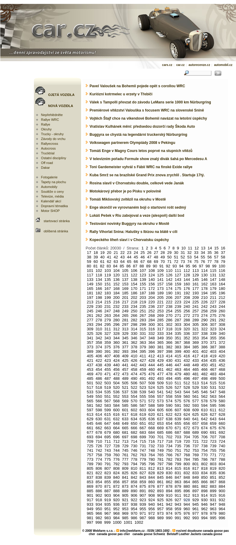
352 (186, 338)
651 (143, 423)
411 (143, 356)
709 (90, 441)
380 (151, 347)
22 (122, 252)
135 (107, 279)
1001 (128, 522)
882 (204, 486)
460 (151, 369)
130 (204, 275)
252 (151, 311)
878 (169, 486)
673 (195, 428)
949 (90, 509)
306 (204, 324)
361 (125, 342)
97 (201, 266)
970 (134, 513)
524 (151, 387)
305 (195, 324)
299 (143, 324)
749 (160, 450)
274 (204, 315)
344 (116, 338)
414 (169, 356)
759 (107, 455)
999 (107, 522)
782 (169, 459)
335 (178, 333)
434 (204, 360)
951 (107, 509)
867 (213, 482)
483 (213, 374)
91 (161, 266)
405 (90, 356)
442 (134, 365)
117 (90, 275)
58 (223, 257)
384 (186, 347)
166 (98, 288)
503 (107, 383)
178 (204, 288)
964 (222, 509)
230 (98, 306)
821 (90, 473)
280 (116, 320)
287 (178, 320)
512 (186, 383)
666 (134, 428)
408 (116, 356)
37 (223, 252)
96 (194, 266)
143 (178, 279)
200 (116, 297)
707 (213, 437)
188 (151, 293)
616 (116, 414)
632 (116, 419)
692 (222, 432)
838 (98, 477)
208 (186, 297)
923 (143, 500)
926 (169, 500)
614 (98, 414)
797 (160, 464)
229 (90, 306)
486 (98, 378)
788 (222, 459)
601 (125, 410)
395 (143, 351)
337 (195, 333)
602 (134, 410)
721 (195, 441)
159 (178, 284)
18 (95, 252)
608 (186, 410)
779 (143, 459)
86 (128, 266)
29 (169, 252)
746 (134, 450)
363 (143, 342)
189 (160, 293)
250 (134, 311)
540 (151, 392)
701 (160, 437)
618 (134, 414)
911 (178, 495)
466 (204, 369)
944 (186, 504)
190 (169, 293)
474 (134, 374)
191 (178, 293)
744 (116, 450)
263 (107, 315)
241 (195, 306)
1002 (139, 522)
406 (98, 356)
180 (222, 288)
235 (143, 306)
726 (98, 446)
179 (213, 288)
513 (195, 383)
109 (160, 270)
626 (204, 414)
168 (116, 288)
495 (178, 378)
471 (107, 374)
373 (90, 347)
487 (107, 378)
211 (213, 297)
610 (204, 410)
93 (175, 266)
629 (90, 419)
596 (222, 405)
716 (151, 441)
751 (178, 450)
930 (204, 500)
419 (213, 356)
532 (222, 387)
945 (195, 504)
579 (213, 401)
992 (186, 518)
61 (102, 261)
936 (116, 504)
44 (129, 257)
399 (178, 351)
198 (98, 297)
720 (186, 441)
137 (125, 279)
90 (155, 266)
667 (143, 428)
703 (178, 437)
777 (125, 459)
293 (90, 324)
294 (98, 324)
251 (143, 311)
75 (196, 261)
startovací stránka (57, 221)
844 (151, 477)
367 (178, 342)
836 (222, 473)
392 (116, 351)
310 (98, 329)
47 (149, 257)
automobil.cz (223, 65)
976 (186, 513)
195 (213, 293)
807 (107, 468)
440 (116, 365)
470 (98, 374)
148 (222, 279)
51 (176, 257)
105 (125, 270)
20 (109, 252)
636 (151, 419)
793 (125, 464)
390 (98, 351)
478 (169, 374)
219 (143, 302)
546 (204, 392)
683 (143, 432)
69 (156, 261)
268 (151, 315)
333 (160, 333)
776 (116, 459)
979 (213, 513)
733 (160, 446)
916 (222, 495)
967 (107, 513)
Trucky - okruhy (52, 134)
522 (134, 387)
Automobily (49, 187)
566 (98, 401)
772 (222, 455)
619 (143, 414)
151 (107, 284)
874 (134, 486)
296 (116, 324)
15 (216, 248)
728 (116, 446)
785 (195, 459)
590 (169, 405)
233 (125, 306)
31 (183, 252)
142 (169, 279)
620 (151, 414)
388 (222, 347)
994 (204, 518)
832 (186, 473)
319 (178, 329)
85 (122, 266)
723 (213, 441)
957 (160, 509)
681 (125, 432)
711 (107, 441)
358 (98, 342)
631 (107, 419)
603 (143, 410)
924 (151, 500)
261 (90, 315)
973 (160, 513)
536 (116, 392)
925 (160, 500)
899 (213, 491)
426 (134, 360)
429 (160, 360)
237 (160, 306)
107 (143, 270)
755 (213, 450)
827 (143, 473)
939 (143, 504)
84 (115, 266)
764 (151, 455)
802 (204, 464)
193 (195, 293)
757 (90, 455)
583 (107, 405)
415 (178, 356)
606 (169, 410)
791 (107, 464)
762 (134, 455)
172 (151, 288)
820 (222, 468)
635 (143, 419)
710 (98, 441)
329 (125, 333)
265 (125, 315)
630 (98, 419)
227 (213, 302)
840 (116, 477)
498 (204, 378)
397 (160, 351)
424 (116, 360)
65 (129, 261)
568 (116, 401)
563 (213, 396)
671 (178, 428)
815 (178, 468)
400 (186, 351)
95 (188, 266)
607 (178, 410)
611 (213, 410)
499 (213, 378)
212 (222, 297)
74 (189, 261)
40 (102, 257)
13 (203, 248)
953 (125, 509)
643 (213, 419)
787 (213, 459)
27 (156, 252)
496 (186, 378)
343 (107, 338)
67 (143, 261)
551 (107, 396)
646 (98, 423)
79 (223, 261)
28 (163, 252)
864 (186, 482)
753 (195, 450)
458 (134, 369)
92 (168, 266)
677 (90, 432)
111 (178, 270)
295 (107, 324)
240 (186, 306)
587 (143, 405)
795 (143, 464)
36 (216, 252)
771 (213, 455)
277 (90, 320)
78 (216, 261)
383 (178, 347)
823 (107, 473)
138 (134, 279)
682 (134, 432)
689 (195, 432)
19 (102, 252)
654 (169, 423)
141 (160, 279)
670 (169, 428)
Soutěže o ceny (52, 191)
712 (116, 441)
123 (143, 275)
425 (125, 360)
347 (143, 338)
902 (98, 495)
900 (222, 491)
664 (116, 428)
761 (125, 455)
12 (197, 248)
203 (143, 297)
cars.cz (167, 65)
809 (125, 468)
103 (107, 270)
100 (222, 266)
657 (195, 423)
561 (195, 396)
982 (98, 518)
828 (151, 473)
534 (98, 392)
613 (90, 414)
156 (151, 284)
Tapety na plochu (53, 182)
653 (160, 423)
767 (178, 455)
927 (178, 500)
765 (160, 455)
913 (195, 495)
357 (90, 342)
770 (204, 455)
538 (134, 392)
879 (178, 486)
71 (169, 261)
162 (204, 284)
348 (151, 338)
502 (98, 383)
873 (125, 486)
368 (186, 342)
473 (125, 374)
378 (134, 347)
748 (151, 450)
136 (116, 279)
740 (222, 446)
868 (222, 482)
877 (160, 486)
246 (98, 311)
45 (136, 257)
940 (151, 504)
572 (151, 401)
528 (186, 387)
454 (98, 369)
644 (222, 419)
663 (107, 428)
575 (178, 401)
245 (90, 311)
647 (107, 423)
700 (151, 437)
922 (134, 500)
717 (160, 441)
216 (116, 302)
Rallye (45, 124)
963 (213, 509)
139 (143, 279)
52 (183, 257)
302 (169, 324)
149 (90, 284)
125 (160, 275)
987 (143, 518)
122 (134, 275)
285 (160, 320)
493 (160, 378)
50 (169, 257)
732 (151, 446)
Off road (47, 163)
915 (213, 495)
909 (160, 495)
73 (183, 261)
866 (204, 482)
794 (134, 464)
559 (178, 396)
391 (107, 351)
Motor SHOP (50, 211)
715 (143, 441)
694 (98, 437)
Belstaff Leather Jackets (184, 534)
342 (98, 338)
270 (169, 315)
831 (178, 473)
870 (98, 486)
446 (169, 365)
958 (169, 509)
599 (107, 410)
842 (134, 477)
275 (213, 315)
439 (107, 365)
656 (186, 423)
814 (169, 468)
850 (204, 477)
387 (213, 347)
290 (204, 320)
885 (90, 491)
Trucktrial (48, 153)
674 (204, 428)
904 (116, 495)
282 (134, 320)
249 (125, 311)
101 (90, 270)
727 (107, 446)
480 (186, 374)
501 (90, 383)
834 (204, 473)
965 (90, 513)
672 (186, 428)
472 (116, 374)
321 (195, 329)
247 (107, 311)
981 (90, 518)
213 (90, 302)
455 (107, 369)
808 (116, 468)
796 (151, 464)
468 (222, 369)
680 (116, 432)
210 (204, 297)
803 (213, 464)
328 (116, 333)
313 (125, 329)
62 (109, 261)
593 (195, 405)
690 (204, 432)
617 (125, 414)
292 (222, 320)
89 (148, 266)
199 (107, 297)
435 (213, 360)
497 (195, 378)
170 (134, 288)
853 (90, 482)
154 (134, 284)
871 (107, 486)
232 (116, 306)
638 (169, 419)
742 (98, 450)
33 (196, 252)
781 (160, 459)
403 (213, 351)
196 (222, 293)
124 (151, 275)
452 (222, 365)
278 (98, 320)
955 (143, 509)
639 (178, 419)
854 (98, 482)
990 (169, 518)
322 (204, 329)
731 (143, 446)
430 (169, 360)
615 (107, 414)
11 (190, 248)
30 (176, 252)
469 (90, 374)
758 (98, 455)
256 (186, 311)
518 (98, 387)
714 (134, 441)
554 (134, 396)
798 (169, 464)
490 (134, 378)
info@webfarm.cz (132, 530)
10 (183, 248)
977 (195, 513)
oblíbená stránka (56, 231)
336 (186, 333)
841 (125, 477)
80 (89, 266)
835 (213, 473)
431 (178, 360)
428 (151, 360)
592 (186, 405)
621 (160, 414)
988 (151, 518)
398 (169, 351)
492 (151, 378)
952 (116, 509)
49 (163, 257)
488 (116, 378)
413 (160, 356)
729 (125, 446)
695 (107, 437)
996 (222, 518)
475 (143, 374)
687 (178, 432)
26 (149, 252)
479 (178, 374)
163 (213, 284)
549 (90, 396)
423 (107, 360)
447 (178, 365)
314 (134, 329)
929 (195, 500)
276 (222, 315)
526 (169, 387)
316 (151, 329)
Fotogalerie (49, 177)
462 (169, 369)
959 (178, 509)
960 (186, 509)
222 (169, 302)
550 (98, 396)
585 (125, 405)
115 (213, 270)
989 (160, 518)
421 (90, 360)
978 (204, 513)
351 (178, 338)
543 (178, 392)
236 (151, 306)
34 (203, 252)
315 (143, 329)
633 (125, 419)
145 (195, 279)
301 (160, 324)
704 (186, 437)
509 (160, 383)
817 (195, 468)
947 (213, 504)
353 (195, 338)
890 (134, 491)
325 (90, 333)
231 (107, 306)
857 (125, 482)
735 (178, 446)
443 (143, 365)
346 (134, 338)
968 (116, 513)
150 (98, 284)
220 (151, 302)
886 (98, 491)
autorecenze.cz (199, 65)
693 (90, 437)
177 (195, 288)
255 (178, 311)
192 (186, 293)
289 (195, 320)
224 (186, 302)
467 (213, 369)
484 (222, 374)
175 (178, 288)
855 (107, 482)
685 (160, 432)
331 (143, 333)
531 (213, 387)
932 (222, 500)
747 (143, 450)
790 (98, 464)
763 (143, 455)
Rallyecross (49, 143)
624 (186, 414)
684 (151, 432)
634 (134, 419)
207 (178, 297)
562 (204, 396)
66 (136, 261)
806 (98, 468)
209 (195, 297)
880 (186, 486)
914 (204, 495)
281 (125, 320)
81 (95, 266)
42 (115, 257)
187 (143, 293)
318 (169, 329)
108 (151, 270)
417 (195, 356)
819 (213, 468)
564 (222, 396)
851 (213, 477)
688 (186, 432)
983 (107, 518)
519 (107, 387)
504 (116, 383)
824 (116, 473)
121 (125, 275)
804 (222, 464)
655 (178, 423)
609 (195, 410)
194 (204, 293)
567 (107, 401)
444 (151, 365)
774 (98, 459)
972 (151, 513)
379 (143, 347)
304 (186, 324)
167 (107, 288)
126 (169, 275)
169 (125, 288)
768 (186, 455)
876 (151, 486)
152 (116, 284)
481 (195, 374)
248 (116, 311)
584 (116, 405)
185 (125, 293)
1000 (117, 522)
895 (178, 491)
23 (129, 252)
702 (169, 437)
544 (186, 392)
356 (222, 338)
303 (178, 324)
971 (143, 513)
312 (116, 329)
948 (222, 504)
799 (178, 464)
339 (213, 333)
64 (122, 261)
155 (143, 284)
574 (169, 401)
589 (160, 405)
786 (204, 459)
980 (222, 513)
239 (178, 306)
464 (186, 369)
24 (136, 252)
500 (222, 378)
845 (160, 477)
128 (186, 275)
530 (204, 387)
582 (98, 405)
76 (203, 261)
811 (143, 468)
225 (195, 302)
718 (169, 441)
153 (125, 284)
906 (134, 495)
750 (169, 450)
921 (125, 500)
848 (186, 477)
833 (195, 473)
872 (116, 486)
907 (143, 495)
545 (195, 392)
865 (195, 482)
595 (213, 405)
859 (143, 482)
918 (98, 500)
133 (90, 279)
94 (181, 266)
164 (222, 284)
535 (107, 392)
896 (186, 491)
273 (195, 315)
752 (186, 450)
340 (222, 333)
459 (143, 369)
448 (186, 365)
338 (204, 333)
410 (134, 356)
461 (160, 369)
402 (204, 351)
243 (213, 306)
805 (90, 468)
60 (95, 261)
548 (222, 392)
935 (107, 504)
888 (116, 491)
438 (98, 365)
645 (90, 423)
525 (160, 387)
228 (222, 302)
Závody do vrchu (53, 139)
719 (178, 441)
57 (216, 257)
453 (90, 369)
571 (143, 401)
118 (98, 275)
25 (143, 252)
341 (90, 338)
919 (107, 500)
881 (195, 486)
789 (90, 464)
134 (98, 279)
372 (222, 342)
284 (151, 320)
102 (98, 270)
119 (107, 275)
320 (186, 329)
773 (90, 459)
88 (142, 266)
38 (89, 257)
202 (134, 297)
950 (98, 509)
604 (151, 410)
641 (195, 419)
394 (134, 351)
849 (195, 477)
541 (160, 392)
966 (98, 513)
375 (107, 347)
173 (160, 288)
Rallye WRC (50, 119)
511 (178, 383)
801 (195, 464)
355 (213, 338)
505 (125, 383)
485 (90, 378)
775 (107, 459)
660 (222, 423)
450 (204, 365)
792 (116, 464)
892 (151, 491)
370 (204, 342)
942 (169, 504)
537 (125, 392)
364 (151, 342)
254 (169, 311)
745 (125, 450)
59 (89, 261)
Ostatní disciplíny (53, 158)
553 (125, 396)
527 (178, 387)
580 (222, 401)
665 (125, 428)
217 (125, 302)
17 (89, 252)
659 (213, 423)
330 (134, 333)
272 (186, 315)
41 (109, 257)
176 (186, 288)
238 (169, 306)
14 (210, 248)
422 (98, 360)
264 (116, 315)
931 (213, 500)
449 (195, 365)
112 (186, 270)
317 (160, 329)
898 (204, 491)
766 (169, 455)
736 (186, 446)
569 (125, 401)
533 (90, 392)
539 (143, 392)
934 (98, 504)
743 (107, 450)
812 (151, 468)
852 (222, 477)
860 (151, 482)
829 (160, 473)
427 (143, 360)
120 (116, 275)
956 (151, 509)
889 (125, 491)
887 (107, 491)
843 (143, 477)
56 (209, 257)
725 (90, 446)
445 (160, 365)
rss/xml (181, 530)
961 (195, 509)
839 (107, 477)
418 (204, 356)
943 (178, 504)
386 (204, 347)
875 (143, 486)
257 (195, 311)
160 (186, 284)
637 (160, 419)
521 (125, 387)
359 (107, 342)
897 (195, 491)
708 (222, 437)
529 (195, 387)
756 (222, 450)
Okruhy (46, 129)
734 (169, 446)
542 (169, 392)
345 (125, 338)
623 (178, 414)
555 (143, 396)
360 (116, 342)
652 (151, 423)
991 (178, 518)
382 (169, 347)
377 (125, 347)
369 (195, 342)
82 (102, 266)
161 (195, 284)
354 (204, 338)
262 (98, 315)
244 (222, 306)
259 (213, 311)
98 (207, 266)
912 (186, 495)
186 (134, 293)
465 (195, 369)
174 (169, 288)
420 (222, 356)
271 (178, 315)
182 (98, 293)
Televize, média (52, 196)
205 (160, 297)
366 (169, 342)
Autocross (48, 148)
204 (151, 297)
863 (178, 482)
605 (160, 410)
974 (169, 513)
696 (116, 437)
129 (195, 275)
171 (143, 288)
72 (176, 261)
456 (116, 369)
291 (213, 320)
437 (90, 365)
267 (143, 315)
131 (213, 275)
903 (107, 495)
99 (214, 266)
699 (143, 437)
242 (204, 306)
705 (195, 437)
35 (209, 252)
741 (90, 450)
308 (222, 324)
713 (125, 441)
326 (98, 333)
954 (134, 509)
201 (125, 297)
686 (169, 432)
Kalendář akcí (51, 201)
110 (169, 270)
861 (160, 482)
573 (160, 401)
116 (222, 270)
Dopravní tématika (54, 206)
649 (125, 423)
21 (115, 252)
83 (109, 266)
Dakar (45, 167)
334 (169, 333)
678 (98, 432)
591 (178, 405)
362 (134, 342)
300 (151, 324)
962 (204, 509)
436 (222, 360)
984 (116, 518)
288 (186, 320)
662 (98, 428)
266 (134, 315)
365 (160, 342)
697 (125, 437)
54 (196, 257)
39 (95, 257)
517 (90, 387)
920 (116, 500)
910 (169, 495)
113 (195, 270)
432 (186, 360)
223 (178, 302)
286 (169, 320)
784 (186, 459)
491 (143, 378)
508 (151, 383)
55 (203, 257)
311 (107, 329)
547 (213, 392)
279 (107, 320)
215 (107, 302)
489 (125, 378)
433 (195, 360)
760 (116, 455)
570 (134, 401)
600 (116, 410)
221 (160, 302)
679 (107, 432)
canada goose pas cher (113, 534)
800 (186, 464)
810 (134, 468)
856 (116, 482)
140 (151, 279)
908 (151, 495)
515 (213, 383)
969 (125, 513)
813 (160, 468)
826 (134, 473)
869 (90, 486)
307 (213, 324)
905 (125, 495)
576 (186, 401)
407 (107, 356)
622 (169, 414)
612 (222, 410)
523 (143, 387)
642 (204, 419)
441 (125, 365)
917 (90, 500)
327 (107, 333)
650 (134, 423)
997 (90, 522)
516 (222, 383)
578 (204, 401)
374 (98, 347)
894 (169, 491)
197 (90, 297)
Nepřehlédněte (52, 115)
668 (151, 428)
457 (125, 369)
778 (134, 459)
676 (222, 428)
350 (169, 338)
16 (223, 248)
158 (169, 284)
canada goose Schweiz (148, 534)
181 (90, 293)
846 (169, 477)
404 (222, 351)
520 (116, 387)
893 (160, 491)
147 (213, 279)
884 (222, 486)
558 (169, 396)
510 (169, 383)
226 (204, 302)
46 (143, 257)
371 (213, 342)
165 (90, 288)
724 (222, 441)
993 (195, 518)
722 (204, 441)
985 (125, 518)
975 (178, 513)
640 (186, 419)
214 (98, 302)
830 (169, 473)
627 (213, 414)
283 (143, 320)
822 (98, 473)
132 (222, 275)
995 (213, 518)
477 (160, 374)
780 (151, 459)
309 (90, 329)
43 (122, 257)
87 (135, 266)
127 (178, 275)
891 (143, 491)
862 (169, 482)
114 (204, 270)
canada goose (212, 534)
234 (134, 306)
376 (116, 347)
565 (90, 401)
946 (204, 504)
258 (204, 311)
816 (186, 468)
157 (160, 284)
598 (98, 410)
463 (178, 369)
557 (160, 396)
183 (107, 293)
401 (195, 351)
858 (134, 482)
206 (169, 297)
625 (195, 414)
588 (151, 405)
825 (125, 473)
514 (204, 383)
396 (151, 351)
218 (134, 302)
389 (90, 351)
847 (178, 477)
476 (151, 374)
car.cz (180, 65)
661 (90, 428)
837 (90, 477)
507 (143, 383)
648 (116, 423)
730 (134, 446)
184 (116, 293)
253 (160, 311)
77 (209, 261)
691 (213, 432)
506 (134, 383)
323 (213, 329)
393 (125, 351)
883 (213, 486)
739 (213, 446)
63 (115, 261)
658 (204, 423)
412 (151, 356)
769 (195, 455)
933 (90, 504)
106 (134, 270)
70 (163, 261)
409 (125, 356)
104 (116, 270)
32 (189, 252)
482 (204, 374)
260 (222, 311)
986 (134, 518)
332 (151, 333)
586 (134, 405)
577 (195, 401)
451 (213, 365)
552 (116, 396)
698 (134, 437)
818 (204, 468)
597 (90, 410)
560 (186, 396)
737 (195, 446)
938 (134, 504)
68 (149, 261)
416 (186, 356)
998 (98, 522)
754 (204, 450)
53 (189, 257)
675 (213, 428)
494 (169, 378)
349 (160, 338)
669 (160, 428)
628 (222, 414)
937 (125, 504)
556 (151, 396)
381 (160, 347)
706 (204, 437)
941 (160, 504)
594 (204, 405)
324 (222, 329)
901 (90, 495)
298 (134, 324)
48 (156, 257)
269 (160, 315)
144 (186, 279)
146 (204, 279)
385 (195, 347)
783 (178, 459)
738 (204, 446)
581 (90, 405)
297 (125, 324)
